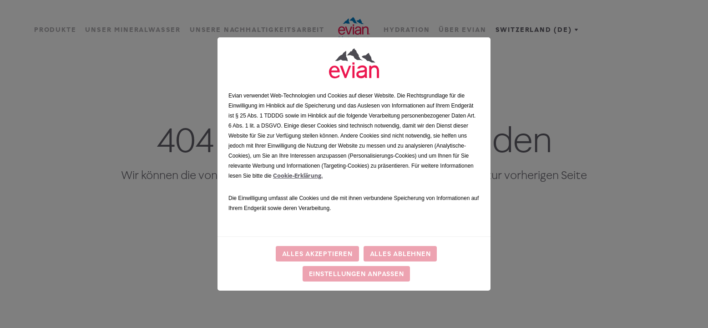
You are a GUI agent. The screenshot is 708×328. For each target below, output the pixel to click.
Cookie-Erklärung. (298, 175)
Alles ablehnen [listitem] (400, 253)
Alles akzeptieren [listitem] (317, 253)
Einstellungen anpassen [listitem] (356, 273)
